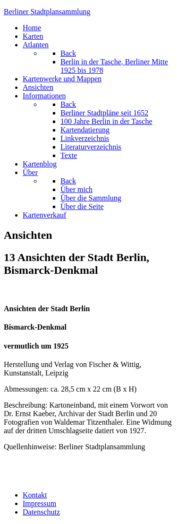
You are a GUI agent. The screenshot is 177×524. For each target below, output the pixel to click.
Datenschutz (41, 512)
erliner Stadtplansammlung (47, 12)
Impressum (39, 503)
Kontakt (35, 495)
